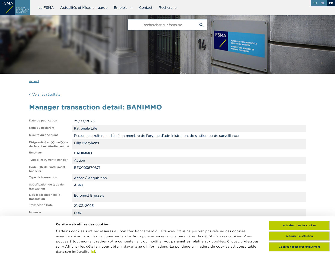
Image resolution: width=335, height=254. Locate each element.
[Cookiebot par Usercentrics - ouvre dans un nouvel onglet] (27, 245)
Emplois (123, 7)
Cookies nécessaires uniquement (299, 212)
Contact (145, 7)
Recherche (167, 7)
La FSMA (46, 7)
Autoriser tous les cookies (299, 190)
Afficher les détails (71, 246)
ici (93, 217)
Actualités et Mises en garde (83, 7)
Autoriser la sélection (299, 201)
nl (323, 3)
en (315, 3)
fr (331, 3)
